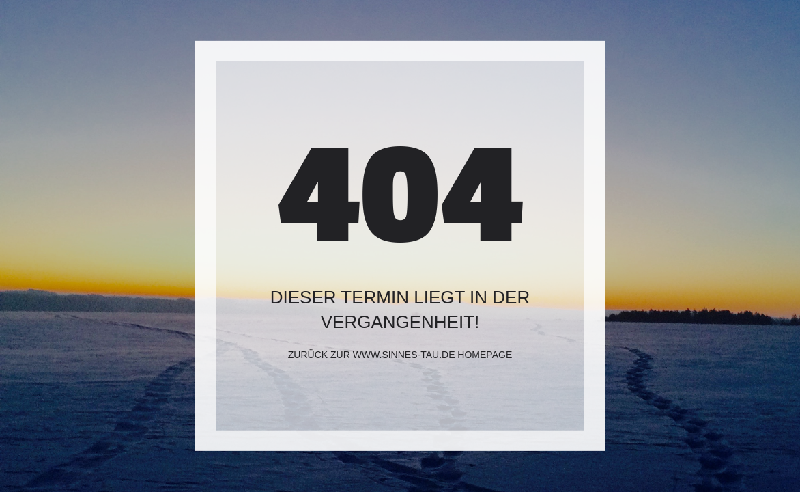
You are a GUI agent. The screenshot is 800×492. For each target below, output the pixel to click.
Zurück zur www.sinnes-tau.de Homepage (400, 354)
